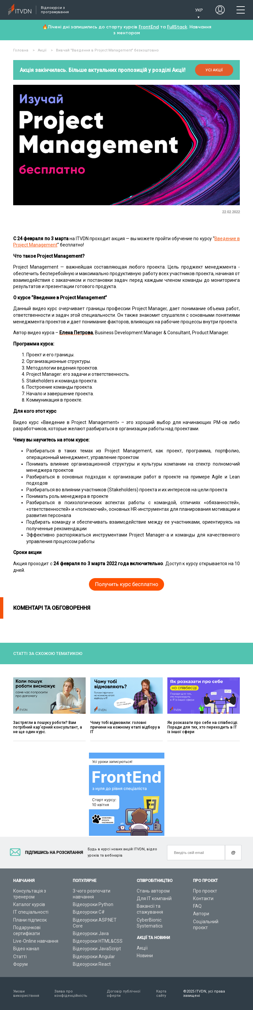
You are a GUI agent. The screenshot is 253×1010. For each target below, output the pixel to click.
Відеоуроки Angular (94, 956)
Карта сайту (161, 993)
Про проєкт (205, 891)
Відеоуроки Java (91, 933)
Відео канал (26, 948)
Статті (20, 956)
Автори (201, 913)
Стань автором (153, 891)
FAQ (197, 906)
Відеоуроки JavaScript (97, 948)
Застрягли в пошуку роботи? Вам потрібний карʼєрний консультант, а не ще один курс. (47, 727)
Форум (20, 964)
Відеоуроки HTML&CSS (98, 941)
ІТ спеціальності (30, 912)
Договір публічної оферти (123, 993)
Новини (145, 955)
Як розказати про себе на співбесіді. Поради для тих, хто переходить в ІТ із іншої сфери (202, 727)
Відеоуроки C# (89, 912)
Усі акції (214, 70)
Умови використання (26, 993)
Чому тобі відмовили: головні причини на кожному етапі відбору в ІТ (125, 727)
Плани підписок (30, 920)
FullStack (177, 27)
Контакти (203, 898)
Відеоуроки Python (93, 904)
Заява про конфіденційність (70, 993)
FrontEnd (149, 27)
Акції (142, 948)
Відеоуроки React (92, 964)
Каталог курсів (29, 904)
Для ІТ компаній (154, 898)
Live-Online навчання (35, 941)
